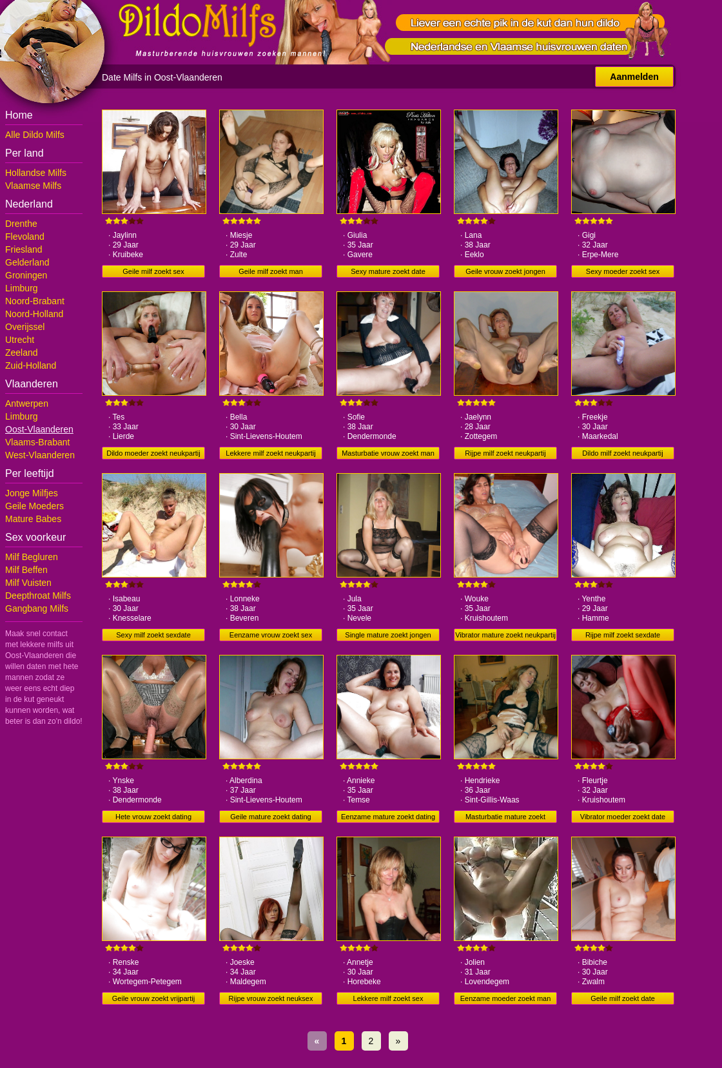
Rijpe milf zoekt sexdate (622, 635)
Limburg (21, 288)
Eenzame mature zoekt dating (388, 816)
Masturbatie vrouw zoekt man (388, 453)
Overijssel (24, 327)
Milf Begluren (31, 557)
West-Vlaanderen (40, 455)
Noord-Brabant (34, 301)
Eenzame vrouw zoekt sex (270, 635)
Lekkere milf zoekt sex (388, 998)
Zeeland (21, 352)
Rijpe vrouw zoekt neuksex (271, 998)
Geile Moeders (34, 506)
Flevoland (24, 236)
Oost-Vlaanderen (39, 429)
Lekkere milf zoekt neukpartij (270, 453)
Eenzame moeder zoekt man (505, 998)
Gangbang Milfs (36, 608)
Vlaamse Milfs (33, 185)
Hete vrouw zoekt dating (153, 816)
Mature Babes (33, 519)
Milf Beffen (26, 570)
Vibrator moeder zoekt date (622, 816)
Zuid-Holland (30, 365)
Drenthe (21, 223)
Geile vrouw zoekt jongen (505, 271)
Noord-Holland (34, 314)
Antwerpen (26, 403)
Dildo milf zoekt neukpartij (622, 453)
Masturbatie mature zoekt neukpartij (505, 818)
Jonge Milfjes (31, 493)
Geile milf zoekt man (271, 271)
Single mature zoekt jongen (388, 635)
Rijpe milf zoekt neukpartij (505, 453)
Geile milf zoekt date (622, 998)
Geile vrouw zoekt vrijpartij (153, 998)
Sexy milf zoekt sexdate (153, 635)
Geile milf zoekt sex (153, 271)
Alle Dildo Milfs (34, 135)
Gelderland (27, 262)
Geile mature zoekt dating (270, 816)
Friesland (24, 249)
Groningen (26, 275)
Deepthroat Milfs (38, 595)
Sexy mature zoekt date (388, 271)
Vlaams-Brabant (37, 442)
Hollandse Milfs (35, 173)
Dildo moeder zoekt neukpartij (153, 453)
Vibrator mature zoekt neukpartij (505, 635)
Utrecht (19, 340)
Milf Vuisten (28, 583)
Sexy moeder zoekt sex (622, 271)
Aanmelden (634, 77)
